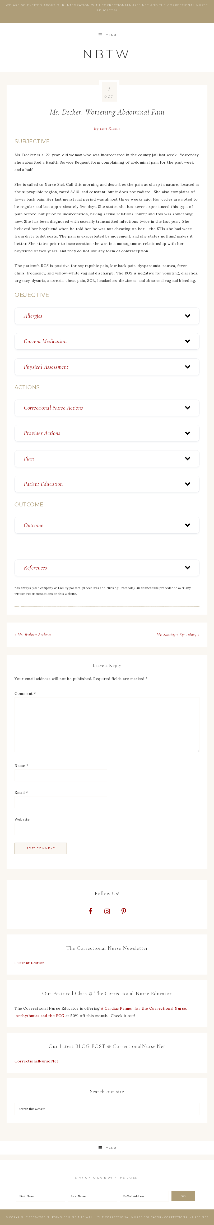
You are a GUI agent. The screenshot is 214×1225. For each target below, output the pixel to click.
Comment (25, 693)
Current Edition (30, 963)
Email (21, 792)
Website (22, 819)
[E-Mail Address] (144, 1196)
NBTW (107, 54)
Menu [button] (111, 35)
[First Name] (40, 1196)
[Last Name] (92, 1196)
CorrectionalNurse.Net (36, 1061)
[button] (107, 316)
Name (21, 765)
